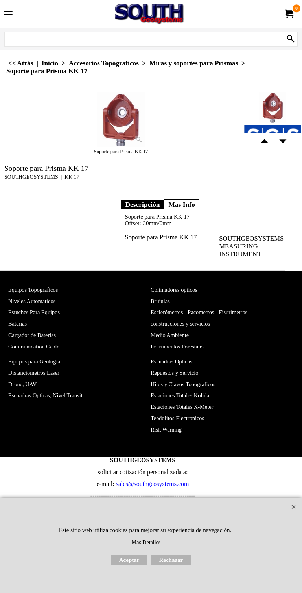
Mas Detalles (146, 542)
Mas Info (181, 204)
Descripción (142, 204)
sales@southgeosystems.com (152, 483)
